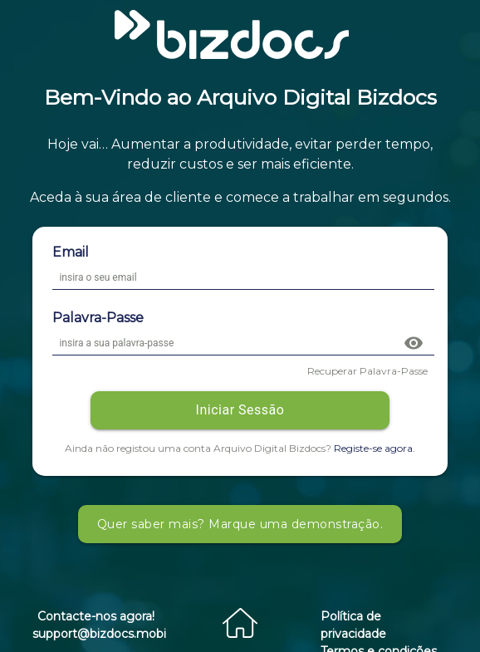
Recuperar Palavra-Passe (367, 371)
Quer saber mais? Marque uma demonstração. (240, 524)
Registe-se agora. (374, 448)
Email (70, 252)
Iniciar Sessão (240, 410)
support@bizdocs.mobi (99, 633)
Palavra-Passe (98, 318)
